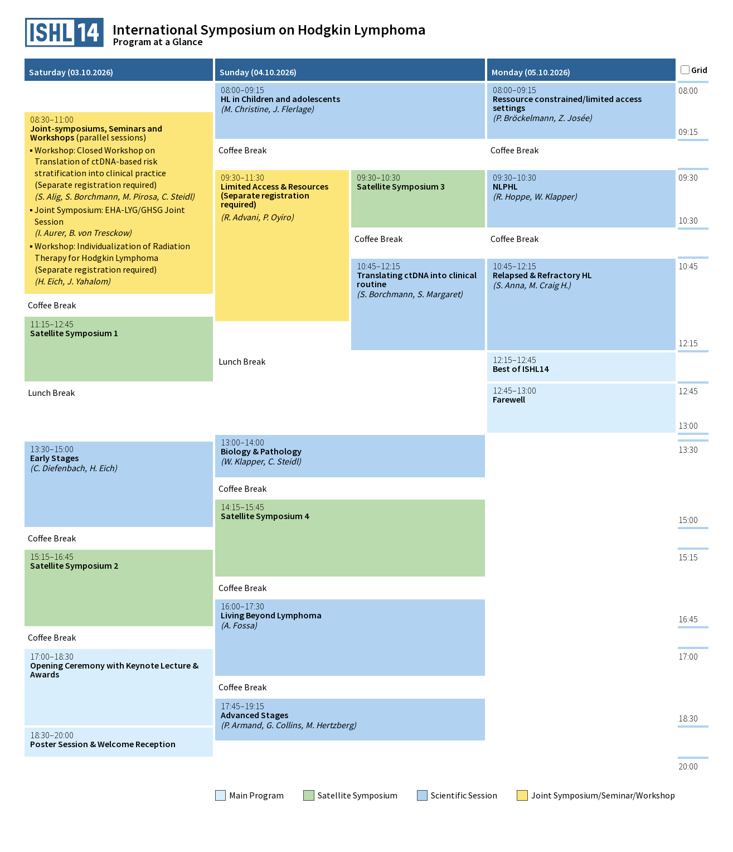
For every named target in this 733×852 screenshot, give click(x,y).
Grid (694, 69)
